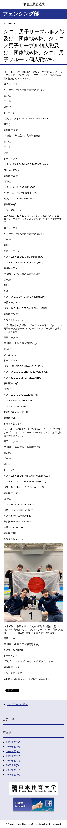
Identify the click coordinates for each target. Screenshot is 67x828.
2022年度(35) (13, 756)
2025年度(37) (13, 742)
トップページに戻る (17, 704)
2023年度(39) (13, 751)
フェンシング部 (21, 14)
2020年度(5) (12, 765)
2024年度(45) (13, 746)
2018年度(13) (13, 774)
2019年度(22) (13, 770)
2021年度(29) (13, 760)
